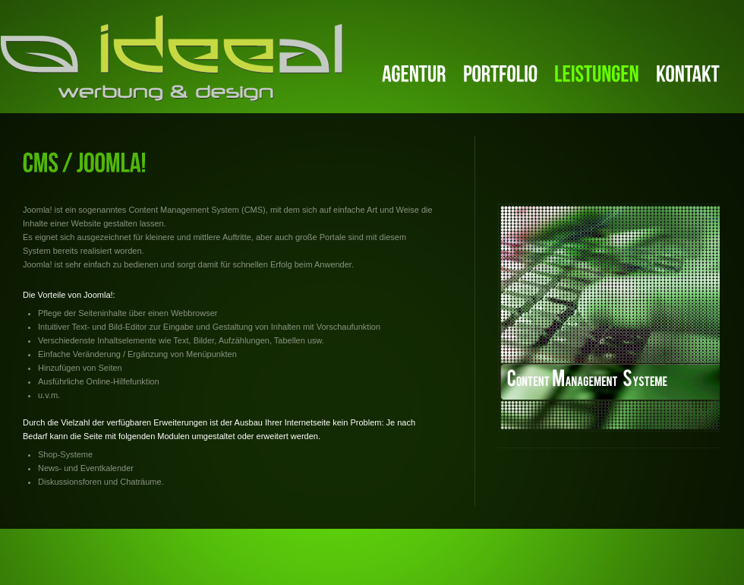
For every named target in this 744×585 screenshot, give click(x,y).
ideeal (171, 58)
